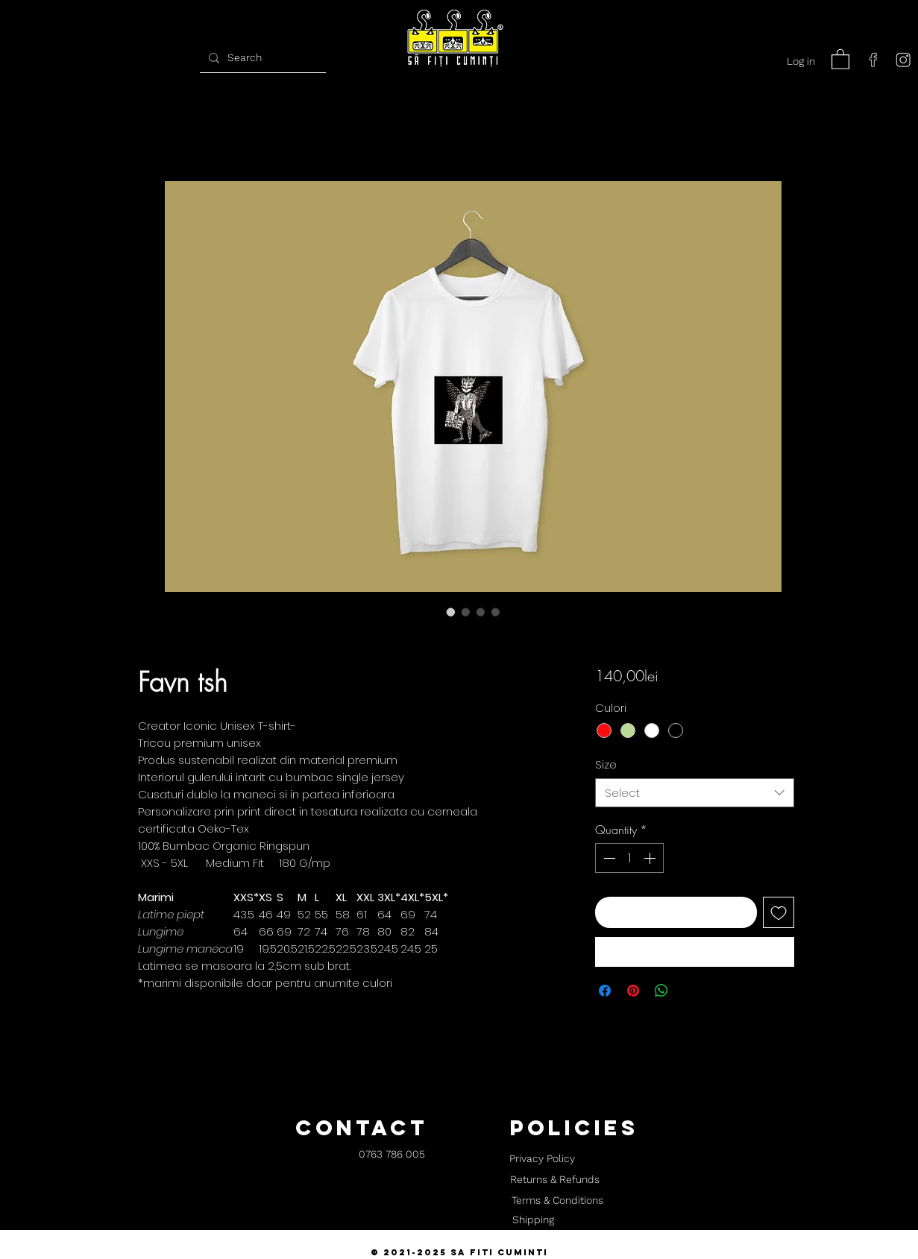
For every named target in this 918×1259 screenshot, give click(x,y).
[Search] (261, 57)
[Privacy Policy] (542, 1159)
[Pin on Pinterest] (633, 991)
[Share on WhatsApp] (661, 991)
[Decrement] (607, 858)
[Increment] (651, 858)
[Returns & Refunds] (554, 1180)
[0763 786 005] (392, 1155)
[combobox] (694, 792)
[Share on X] (690, 991)
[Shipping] (533, 1220)
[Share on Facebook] (605, 991)
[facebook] (873, 59)
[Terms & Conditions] (557, 1201)
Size (606, 764)
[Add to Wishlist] (778, 912)
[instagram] (903, 59)
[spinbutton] (629, 858)
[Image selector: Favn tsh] (451, 612)
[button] (840, 58)
